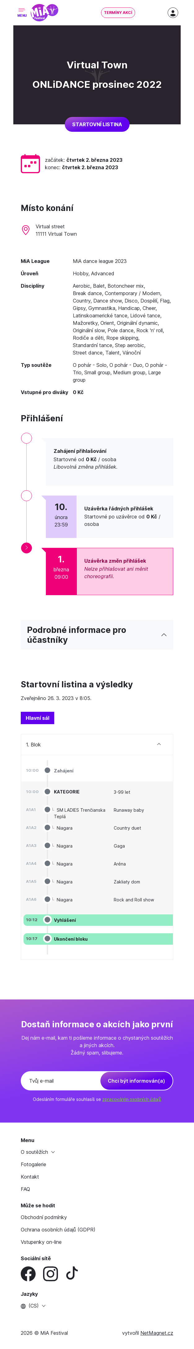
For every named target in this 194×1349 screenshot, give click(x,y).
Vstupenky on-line (41, 1242)
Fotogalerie (33, 1164)
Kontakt (30, 1177)
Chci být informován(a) (136, 1081)
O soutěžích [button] (35, 1152)
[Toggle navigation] (21, 12)
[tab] (37, 718)
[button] (97, 1306)
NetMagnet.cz (156, 1333)
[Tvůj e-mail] (61, 1081)
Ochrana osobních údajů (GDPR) (58, 1230)
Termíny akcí (118, 12)
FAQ (25, 1189)
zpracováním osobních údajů (131, 1099)
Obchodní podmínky (44, 1217)
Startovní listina (97, 124)
